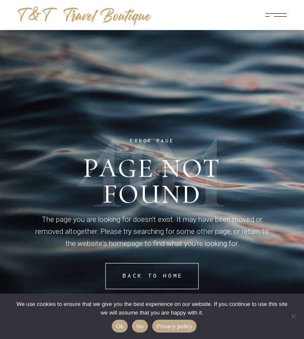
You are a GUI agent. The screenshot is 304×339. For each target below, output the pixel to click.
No (140, 326)
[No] (293, 316)
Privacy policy (174, 326)
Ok (119, 326)
